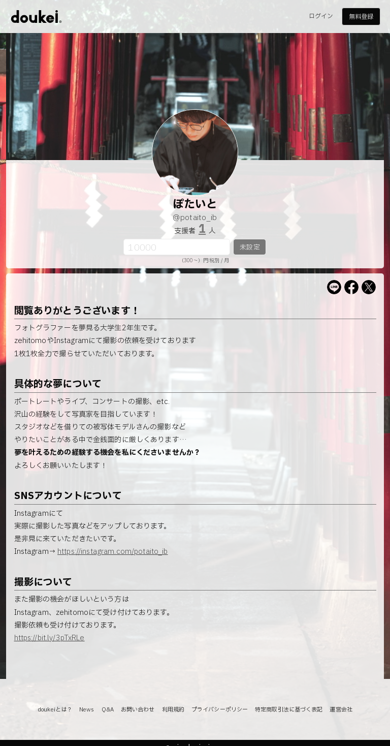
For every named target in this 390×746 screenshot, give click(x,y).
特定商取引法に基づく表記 (288, 709)
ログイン (321, 16)
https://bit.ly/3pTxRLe (49, 638)
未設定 (249, 247)
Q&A (108, 709)
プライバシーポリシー (219, 709)
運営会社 (341, 709)
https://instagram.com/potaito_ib (112, 551)
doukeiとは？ (55, 709)
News (86, 709)
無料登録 (361, 16)
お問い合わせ (138, 709)
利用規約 (173, 709)
